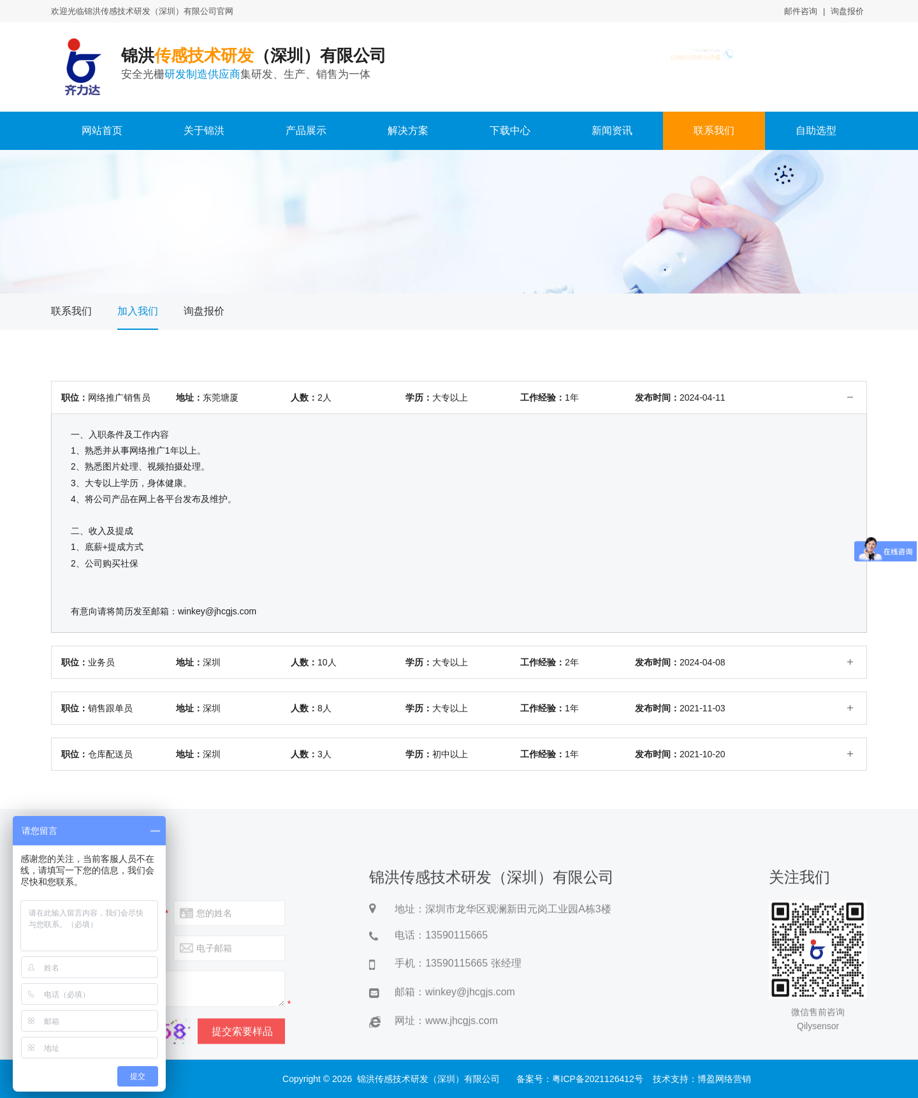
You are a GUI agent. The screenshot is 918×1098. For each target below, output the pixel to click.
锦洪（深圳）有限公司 (270, 64)
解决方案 (408, 130)
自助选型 (816, 130)
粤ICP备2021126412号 (597, 1079)
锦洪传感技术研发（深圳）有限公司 (428, 1079)
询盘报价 (847, 11)
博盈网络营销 (724, 1079)
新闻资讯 (612, 130)
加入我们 (137, 311)
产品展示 (306, 130)
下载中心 (510, 130)
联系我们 (714, 130)
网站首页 (102, 130)
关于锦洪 (204, 130)
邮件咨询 (800, 11)
